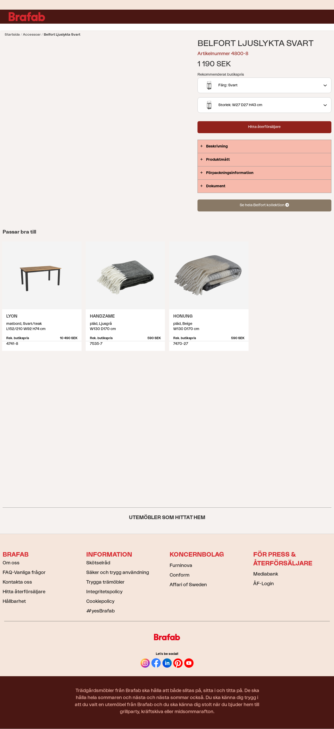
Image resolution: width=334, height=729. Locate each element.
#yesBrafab (100, 611)
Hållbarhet (14, 601)
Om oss (11, 562)
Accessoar (32, 34)
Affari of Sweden (188, 584)
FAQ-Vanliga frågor (24, 572)
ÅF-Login (263, 583)
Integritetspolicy (104, 591)
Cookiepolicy (100, 601)
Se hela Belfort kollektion (264, 205)
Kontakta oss (17, 582)
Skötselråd (98, 562)
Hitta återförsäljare (264, 127)
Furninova (181, 565)
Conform (179, 575)
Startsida (12, 34)
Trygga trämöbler (105, 582)
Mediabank (265, 574)
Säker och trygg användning (117, 572)
